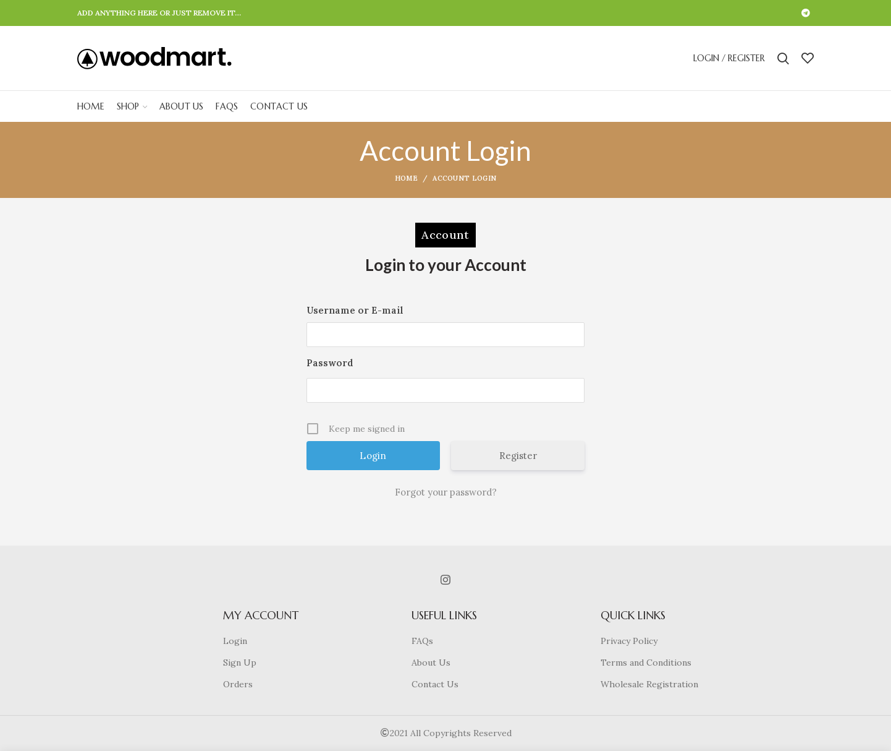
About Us (431, 662)
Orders (238, 684)
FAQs (422, 640)
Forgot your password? (446, 492)
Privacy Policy (629, 640)
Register (518, 455)
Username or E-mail (354, 310)
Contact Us (435, 684)
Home (406, 178)
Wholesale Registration (649, 684)
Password (329, 363)
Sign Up (239, 662)
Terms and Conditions (646, 662)
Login (235, 640)
